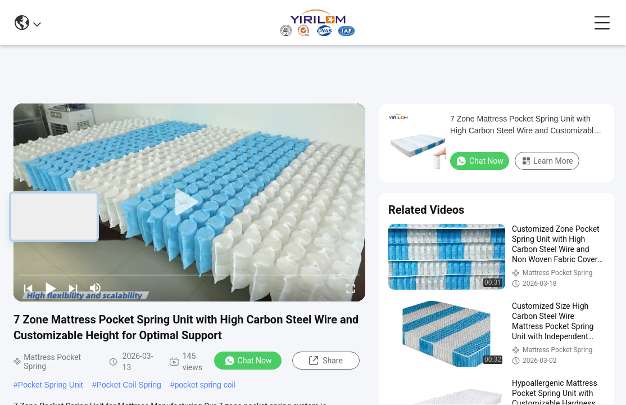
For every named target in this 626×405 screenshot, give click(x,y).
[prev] (28, 288)
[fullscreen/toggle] (350, 288)
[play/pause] (50, 288)
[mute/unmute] (95, 288)
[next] (73, 288)
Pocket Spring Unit (50, 384)
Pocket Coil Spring (129, 384)
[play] (189, 202)
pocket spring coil (205, 384)
